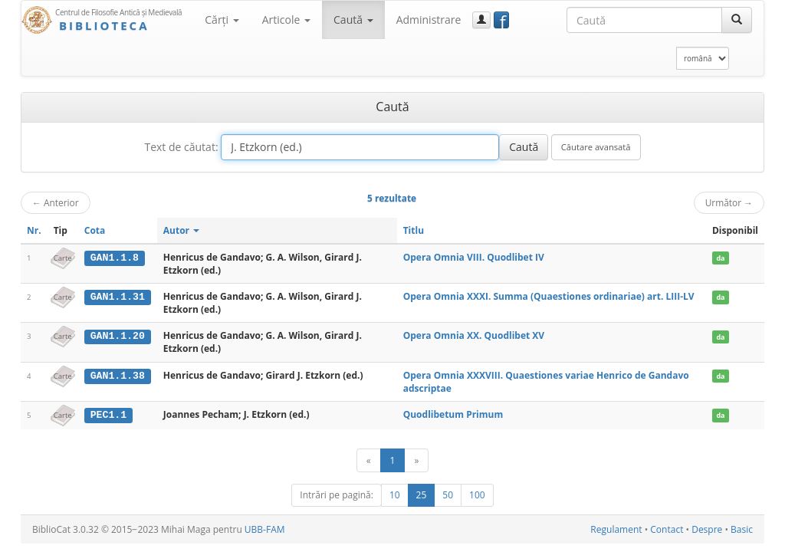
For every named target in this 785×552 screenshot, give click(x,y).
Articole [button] (286, 19)
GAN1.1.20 (117, 336)
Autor (181, 230)
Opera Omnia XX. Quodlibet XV (473, 335)
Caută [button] (353, 19)
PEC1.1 (108, 415)
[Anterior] (368, 460)
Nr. (34, 230)
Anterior (55, 202)
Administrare (428, 19)
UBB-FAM (265, 529)
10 (394, 494)
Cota (95, 230)
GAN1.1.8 (114, 257)
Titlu (413, 230)
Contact (666, 529)
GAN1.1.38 (117, 376)
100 (477, 494)
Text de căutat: (181, 147)
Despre (706, 529)
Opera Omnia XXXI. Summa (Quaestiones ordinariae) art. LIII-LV (549, 296)
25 (421, 494)
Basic (742, 529)
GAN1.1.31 (117, 297)
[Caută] (736, 20)
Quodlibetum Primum (453, 414)
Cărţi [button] (221, 19)
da (720, 258)
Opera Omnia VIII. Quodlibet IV (473, 257)
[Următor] (416, 460)
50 (447, 494)
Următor (729, 202)
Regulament (616, 529)
